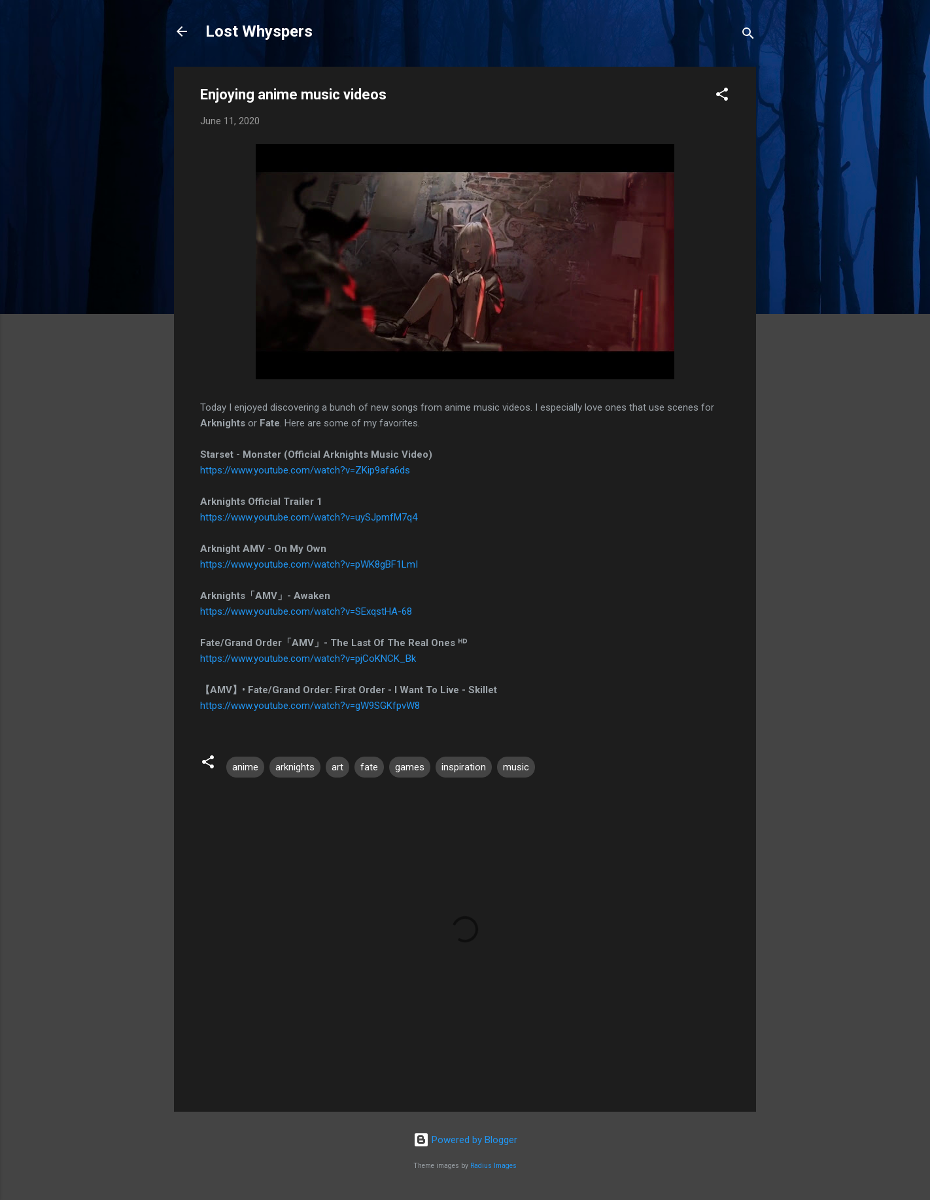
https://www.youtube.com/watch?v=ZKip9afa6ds (305, 470)
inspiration (463, 767)
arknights (295, 767)
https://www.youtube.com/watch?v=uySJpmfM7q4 (308, 517)
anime (245, 767)
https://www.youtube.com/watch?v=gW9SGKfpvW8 (310, 705)
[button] (722, 96)
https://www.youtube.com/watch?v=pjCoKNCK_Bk (308, 658)
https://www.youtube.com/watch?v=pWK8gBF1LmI (309, 564)
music (516, 767)
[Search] (748, 36)
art (337, 767)
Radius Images (493, 1165)
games (409, 767)
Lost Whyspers (259, 31)
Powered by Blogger (465, 1140)
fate (369, 767)
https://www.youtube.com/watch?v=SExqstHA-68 (306, 611)
